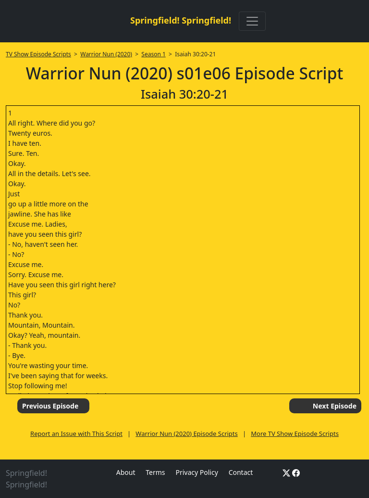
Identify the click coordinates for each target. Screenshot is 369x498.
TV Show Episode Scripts (38, 54)
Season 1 (153, 54)
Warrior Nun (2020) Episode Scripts (186, 433)
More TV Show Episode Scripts (295, 433)
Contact (241, 472)
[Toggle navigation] (252, 21)
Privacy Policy (196, 472)
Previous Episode (50, 405)
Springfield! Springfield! (180, 20)
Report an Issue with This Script (76, 433)
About (125, 472)
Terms (155, 472)
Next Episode (335, 405)
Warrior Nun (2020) (106, 54)
